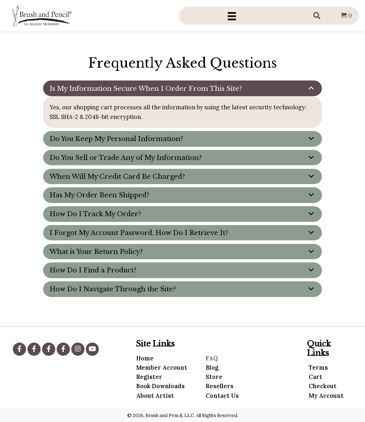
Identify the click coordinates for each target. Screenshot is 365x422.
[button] (19, 349)
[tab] (182, 88)
